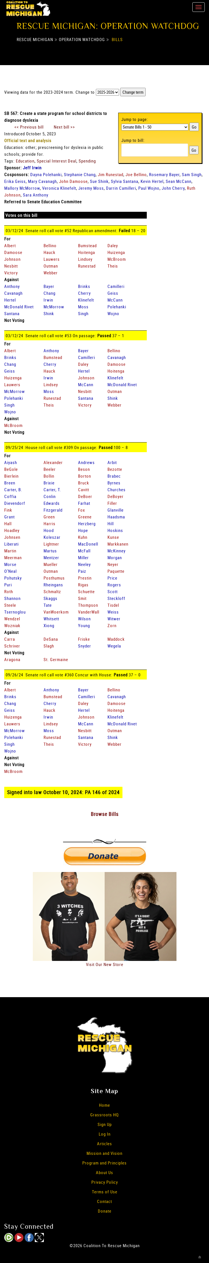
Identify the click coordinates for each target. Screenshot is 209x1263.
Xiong (49, 625)
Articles (104, 1143)
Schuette (86, 591)
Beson (84, 469)
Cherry (84, 293)
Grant (9, 517)
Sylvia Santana (124, 181)
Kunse (113, 537)
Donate (104, 1211)
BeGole (11, 469)
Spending (87, 161)
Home (104, 1105)
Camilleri (115, 286)
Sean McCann (178, 181)
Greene (85, 517)
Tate (48, 605)
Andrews (86, 462)
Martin (10, 551)
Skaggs (50, 598)
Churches (116, 489)
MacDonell (88, 544)
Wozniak (12, 625)
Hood (49, 530)
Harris (49, 523)
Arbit (112, 462)
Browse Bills (104, 814)
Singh (83, 313)
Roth (8, 591)
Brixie (49, 483)
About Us (104, 1172)
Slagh (49, 646)
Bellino (50, 245)
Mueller (51, 564)
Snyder (84, 646)
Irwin (48, 300)
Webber (51, 272)
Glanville (115, 510)
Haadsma (116, 517)
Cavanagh (13, 293)
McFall (84, 551)
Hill (110, 523)
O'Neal (10, 571)
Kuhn (82, 537)
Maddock (116, 639)
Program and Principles (104, 1163)
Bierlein (11, 476)
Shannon (12, 598)
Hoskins (115, 530)
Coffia (10, 496)
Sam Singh (192, 174)
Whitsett (51, 618)
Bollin (49, 476)
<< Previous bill (29, 127)
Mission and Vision (104, 1153)
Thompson (88, 605)
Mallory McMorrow (22, 188)
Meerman (13, 557)
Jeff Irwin (32, 167)
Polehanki (116, 306)
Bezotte (114, 469)
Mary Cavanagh (42, 181)
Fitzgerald (53, 510)
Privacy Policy (104, 1182)
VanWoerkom (56, 612)
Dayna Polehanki (46, 174)
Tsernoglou (15, 612)
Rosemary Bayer (164, 174)
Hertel (10, 300)
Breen (9, 483)
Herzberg (87, 523)
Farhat (84, 503)
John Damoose (73, 181)
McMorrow (54, 306)
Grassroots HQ (104, 1114)
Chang (49, 293)
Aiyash (10, 462)
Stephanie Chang (80, 174)
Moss (83, 306)
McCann (115, 300)
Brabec (114, 476)
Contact (104, 1201)
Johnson (12, 259)
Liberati (11, 544)
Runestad (87, 266)
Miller (83, 557)
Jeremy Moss (91, 188)
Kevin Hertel (152, 181)
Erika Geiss (15, 181)
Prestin (85, 578)
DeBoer (85, 496)
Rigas (83, 584)
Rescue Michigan (35, 39)
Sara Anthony (35, 195)
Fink (8, 510)
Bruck (83, 483)
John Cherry (173, 188)
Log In (105, 1134)
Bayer (49, 286)
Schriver (12, 646)
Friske (84, 639)
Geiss (112, 293)
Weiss (113, 612)
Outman (51, 266)
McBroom (116, 259)
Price (112, 578)
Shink (49, 313)
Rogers (114, 584)
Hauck (49, 252)
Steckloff (116, 598)
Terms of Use (104, 1191)
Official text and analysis (27, 140)
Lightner (51, 544)
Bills (117, 39)
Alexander (53, 462)
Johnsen (12, 537)
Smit (82, 598)
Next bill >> (64, 127)
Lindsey (85, 259)
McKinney (116, 551)
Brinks (84, 286)
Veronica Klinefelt (59, 188)
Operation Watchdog (82, 39)
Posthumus (54, 578)
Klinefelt (86, 300)
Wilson (84, 618)
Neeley (84, 564)
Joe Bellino (136, 174)
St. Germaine (56, 659)
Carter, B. (13, 489)
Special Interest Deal (56, 161)
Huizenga (116, 252)
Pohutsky (13, 578)
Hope (83, 530)
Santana (12, 313)
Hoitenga (86, 252)
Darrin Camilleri (121, 188)
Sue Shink (99, 181)
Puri (8, 584)
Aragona (12, 659)
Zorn (112, 625)
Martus (50, 551)
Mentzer (51, 557)
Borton (84, 476)
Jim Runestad (110, 174)
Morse (10, 564)
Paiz (82, 571)
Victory (11, 272)
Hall (8, 523)
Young (84, 625)
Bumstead (87, 245)
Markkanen (117, 544)
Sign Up (105, 1124)
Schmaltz (52, 591)
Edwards (52, 503)
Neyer (112, 564)
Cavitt (83, 489)
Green (49, 517)
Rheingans (53, 584)
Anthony (12, 286)
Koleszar (52, 537)
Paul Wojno (149, 188)
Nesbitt (11, 266)
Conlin (50, 496)
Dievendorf (14, 503)
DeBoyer (115, 496)
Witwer (113, 618)
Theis (112, 266)
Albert (10, 245)
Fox (81, 510)
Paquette (115, 571)
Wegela (114, 646)
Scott (112, 591)
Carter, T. (52, 489)
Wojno (113, 313)
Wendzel (12, 618)
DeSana (51, 639)
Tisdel (113, 605)
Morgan (114, 557)
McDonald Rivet (19, 306)
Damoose (13, 252)
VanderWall (88, 612)
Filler (112, 503)
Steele (10, 605)
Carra (9, 639)
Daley (112, 245)
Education (25, 161)
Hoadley (12, 530)
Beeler (50, 469)
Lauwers (52, 259)
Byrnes (113, 483)
